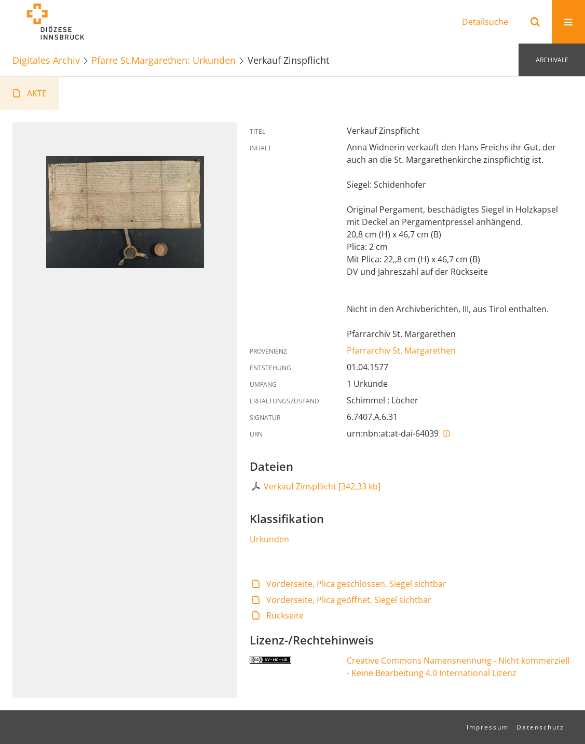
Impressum (488, 727)
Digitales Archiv (46, 59)
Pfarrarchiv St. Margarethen (401, 350)
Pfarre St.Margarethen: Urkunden (163, 59)
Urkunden (269, 539)
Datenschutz (540, 727)
